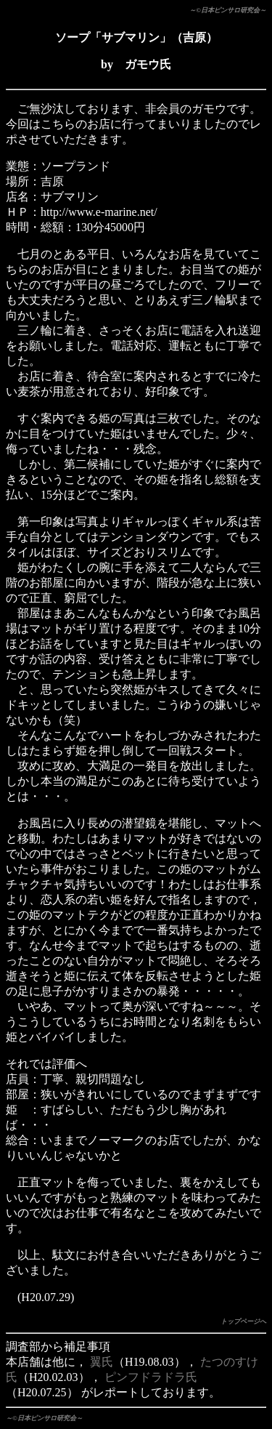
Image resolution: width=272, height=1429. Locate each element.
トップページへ (243, 1321)
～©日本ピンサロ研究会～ (227, 10)
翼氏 (101, 1362)
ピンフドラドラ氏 (150, 1377)
